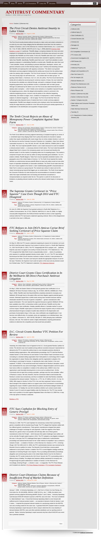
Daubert (24, 483)
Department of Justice (40, 204)
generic (53, 418)
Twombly (28, 484)
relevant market (51, 130)
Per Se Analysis (26, 127)
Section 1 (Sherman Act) (34, 36)
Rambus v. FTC (14, 399)
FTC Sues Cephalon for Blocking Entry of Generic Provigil (33, 410)
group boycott (26, 130)
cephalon (34, 418)
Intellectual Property (37, 284)
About (13, 3)
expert (28, 485)
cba (36, 37)
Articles (20, 3)
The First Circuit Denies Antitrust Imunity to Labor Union (34, 30)
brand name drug (27, 418)
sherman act (31, 131)
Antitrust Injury (75, 32)
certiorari (32, 204)
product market (21, 486)
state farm (37, 131)
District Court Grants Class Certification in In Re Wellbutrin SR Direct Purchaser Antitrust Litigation (35, 275)
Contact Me (42, 3)
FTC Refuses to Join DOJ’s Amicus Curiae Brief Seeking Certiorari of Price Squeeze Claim (36, 229)
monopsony (40, 130)
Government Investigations (79, 58)
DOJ (47, 204)
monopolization (33, 419)
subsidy (40, 39)
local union (27, 39)
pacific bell (20, 206)
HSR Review (75, 61)
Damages (74, 45)
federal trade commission (43, 238)
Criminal (73, 42)
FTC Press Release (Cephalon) (35, 465)
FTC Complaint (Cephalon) (53, 465)
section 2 (25, 131)
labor (23, 39)
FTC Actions (26, 202)
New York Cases (76, 74)
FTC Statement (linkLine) (47, 263)
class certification (27, 285)
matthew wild (34, 39)
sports (34, 486)
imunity (19, 39)
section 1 (20, 131)
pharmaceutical (41, 419)
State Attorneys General (78, 109)
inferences (33, 485)
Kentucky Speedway (42, 485)
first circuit (57, 37)
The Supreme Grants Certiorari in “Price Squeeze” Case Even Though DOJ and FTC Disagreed (34, 193)
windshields (43, 131)
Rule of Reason (59, 130)
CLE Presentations (30, 3)
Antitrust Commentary (86, 532)
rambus (57, 341)
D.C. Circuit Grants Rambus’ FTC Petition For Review (36, 333)
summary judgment (41, 486)
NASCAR (57, 485)
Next (60, 523)
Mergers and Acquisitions (78, 71)
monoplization (50, 341)
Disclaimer (52, 3)
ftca (39, 341)
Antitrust (20, 36)
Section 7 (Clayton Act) (78, 100)
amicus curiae (21, 204)
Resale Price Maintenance (79, 84)
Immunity (25, 36)
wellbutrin (49, 285)
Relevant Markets (35, 127)
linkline (52, 204)
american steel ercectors (24, 37)
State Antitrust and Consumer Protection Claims (32, 129)
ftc (49, 204)
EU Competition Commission (79, 51)
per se (44, 130)
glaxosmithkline (35, 285)
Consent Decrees (76, 38)
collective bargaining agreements (46, 37)
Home (6, 3)
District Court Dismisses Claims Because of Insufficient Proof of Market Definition (34, 476)
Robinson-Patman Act (77, 87)
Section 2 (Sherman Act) (46, 36)
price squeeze (27, 206)
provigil (47, 419)
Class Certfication (27, 284)
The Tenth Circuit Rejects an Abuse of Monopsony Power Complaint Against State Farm (34, 119)
